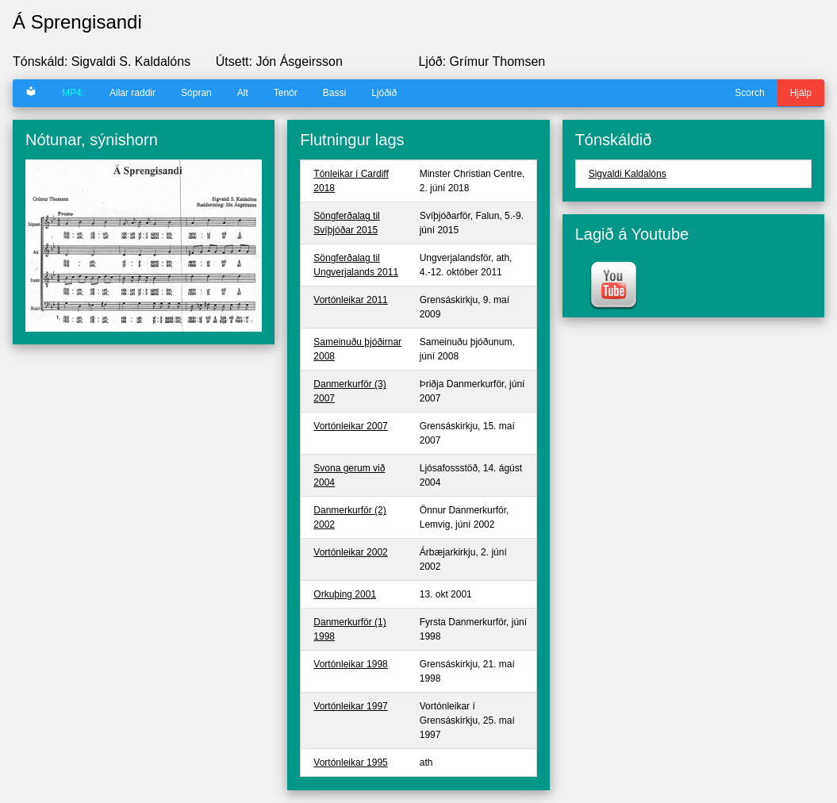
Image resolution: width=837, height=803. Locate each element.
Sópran (196, 92)
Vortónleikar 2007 (350, 426)
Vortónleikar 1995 (350, 762)
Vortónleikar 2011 (350, 299)
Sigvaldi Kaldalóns (627, 173)
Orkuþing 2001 (344, 594)
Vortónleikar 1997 (350, 706)
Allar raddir (132, 92)
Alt (242, 92)
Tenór (286, 92)
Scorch (749, 92)
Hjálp (801, 92)
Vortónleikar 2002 (350, 552)
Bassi (334, 92)
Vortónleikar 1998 (350, 664)
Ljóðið (384, 92)
